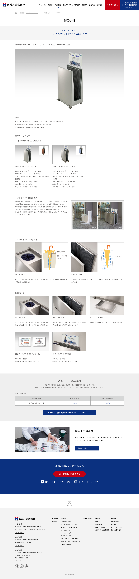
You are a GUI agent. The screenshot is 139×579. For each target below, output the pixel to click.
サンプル (74, 403)
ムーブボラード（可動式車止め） (69, 527)
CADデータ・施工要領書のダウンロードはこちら (66, 412)
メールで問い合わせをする (69, 474)
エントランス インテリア (32, 13)
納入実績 (77, 5)
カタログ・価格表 (100, 527)
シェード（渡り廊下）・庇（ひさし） (70, 524)
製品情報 (58, 5)
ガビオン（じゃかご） (66, 536)
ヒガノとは (42, 5)
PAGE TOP (69, 505)
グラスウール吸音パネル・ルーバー (70, 541)
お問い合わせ (113, 5)
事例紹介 (84, 5)
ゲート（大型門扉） (66, 521)
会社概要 (92, 5)
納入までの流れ (68, 5)
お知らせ (51, 5)
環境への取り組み (116, 530)
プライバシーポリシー (117, 527)
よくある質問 (115, 521)
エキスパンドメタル (66, 544)
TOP (16, 13)
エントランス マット (66, 533)
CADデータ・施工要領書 (102, 530)
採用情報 (99, 5)
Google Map (19, 532)
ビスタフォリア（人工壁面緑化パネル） (71, 538)
